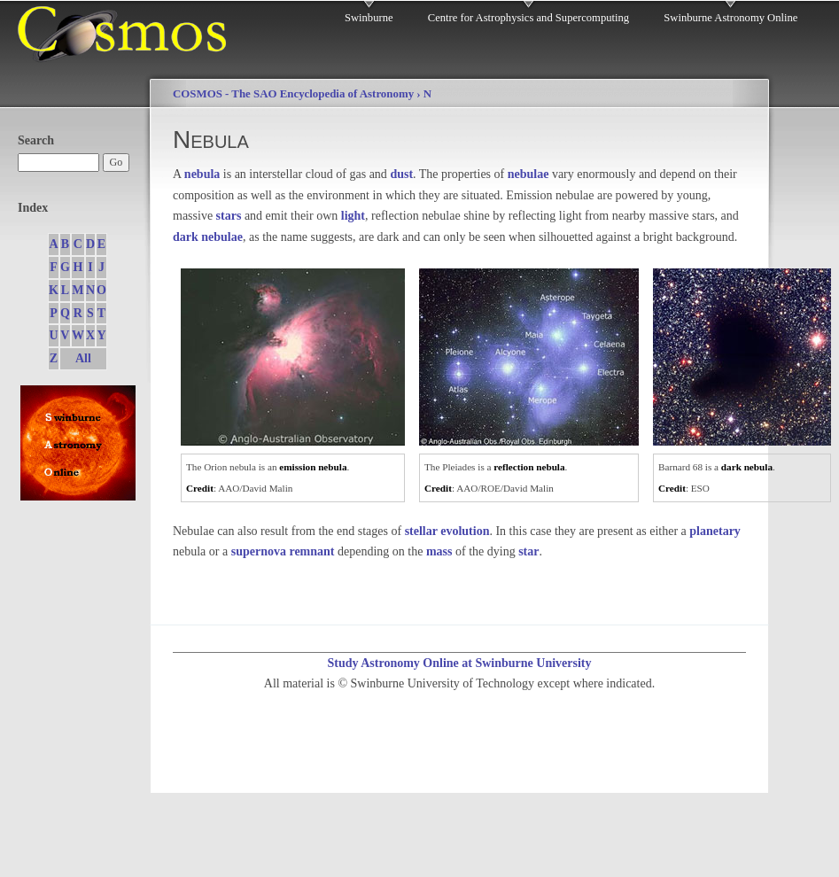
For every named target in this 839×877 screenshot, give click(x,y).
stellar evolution (447, 531)
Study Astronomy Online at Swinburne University (459, 663)
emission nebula (312, 467)
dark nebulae (208, 237)
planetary (715, 531)
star (528, 551)
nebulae (528, 174)
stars (229, 215)
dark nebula (747, 467)
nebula (202, 174)
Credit (200, 488)
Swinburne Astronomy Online (730, 18)
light (353, 215)
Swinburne (369, 18)
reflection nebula (528, 467)
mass (439, 551)
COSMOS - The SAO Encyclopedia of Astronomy (293, 94)
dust (401, 174)
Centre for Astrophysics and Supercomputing (528, 18)
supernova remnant (283, 551)
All (83, 358)
